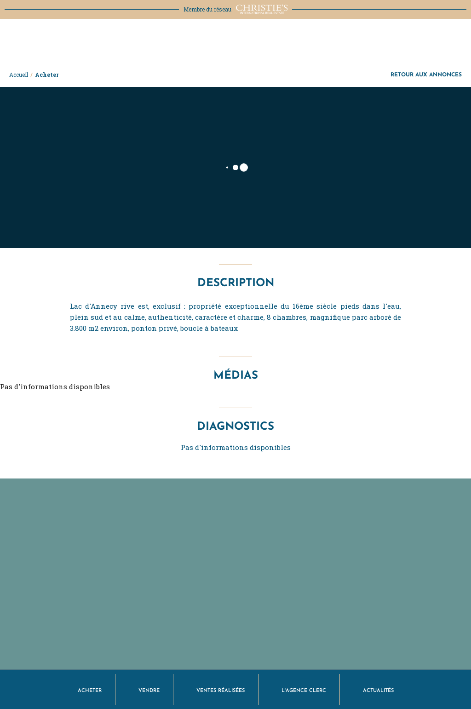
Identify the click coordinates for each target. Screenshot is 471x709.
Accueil (18, 74)
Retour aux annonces (426, 74)
